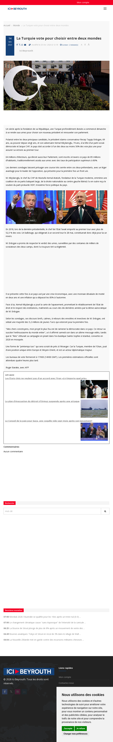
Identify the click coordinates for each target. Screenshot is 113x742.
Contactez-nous (66, 683)
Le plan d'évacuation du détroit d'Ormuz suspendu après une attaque (42, 401)
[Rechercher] (105, 511)
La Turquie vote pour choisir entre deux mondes (58, 38)
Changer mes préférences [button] (75, 734)
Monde (16, 25)
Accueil (7, 25)
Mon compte (83, 2)
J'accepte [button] (68, 728)
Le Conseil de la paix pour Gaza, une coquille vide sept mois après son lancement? (48, 420)
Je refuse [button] (80, 728)
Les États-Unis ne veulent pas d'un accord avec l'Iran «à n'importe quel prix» (46, 378)
